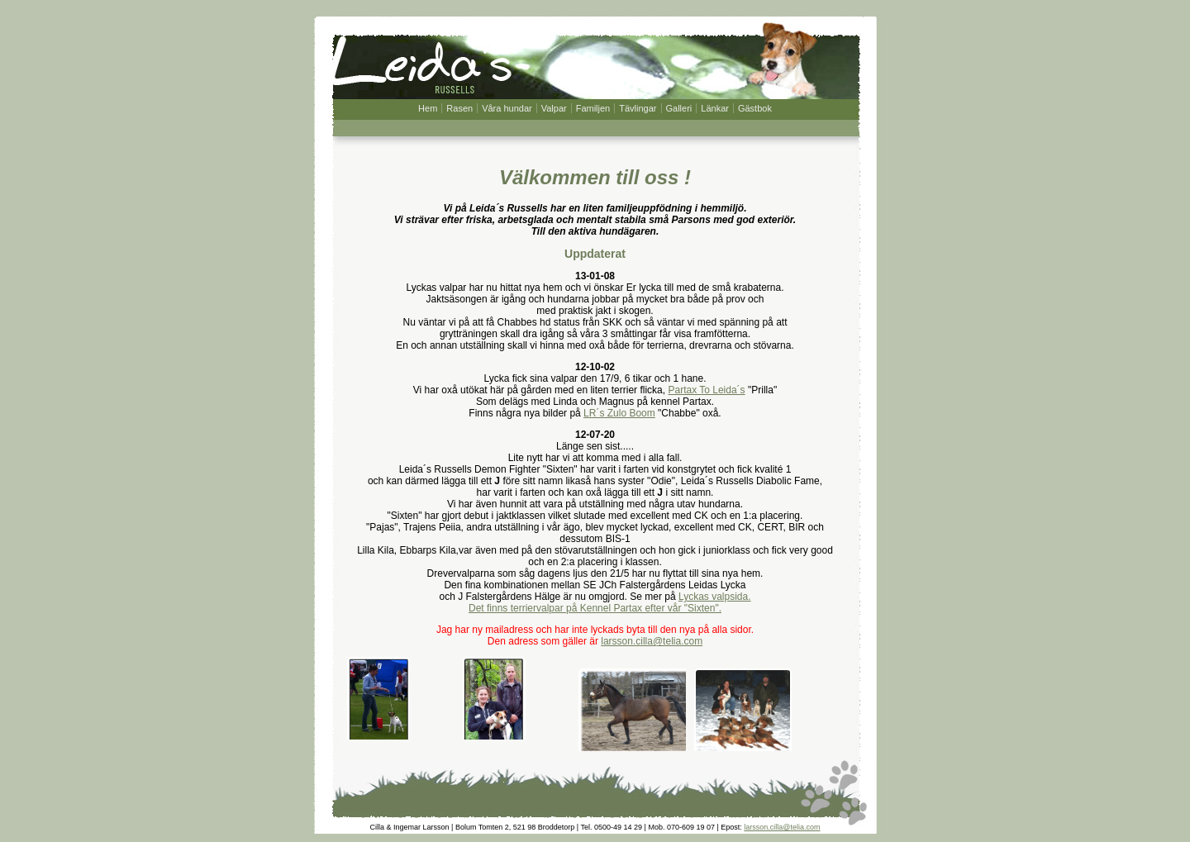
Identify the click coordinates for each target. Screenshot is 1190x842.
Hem (427, 108)
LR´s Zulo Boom (619, 413)
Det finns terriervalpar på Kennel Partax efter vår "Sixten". (595, 608)
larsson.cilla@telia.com (651, 641)
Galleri (679, 108)
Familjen (593, 108)
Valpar (554, 108)
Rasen (459, 108)
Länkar (715, 108)
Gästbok (755, 108)
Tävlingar (637, 108)
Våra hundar (507, 108)
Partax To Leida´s (706, 390)
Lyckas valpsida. (714, 596)
